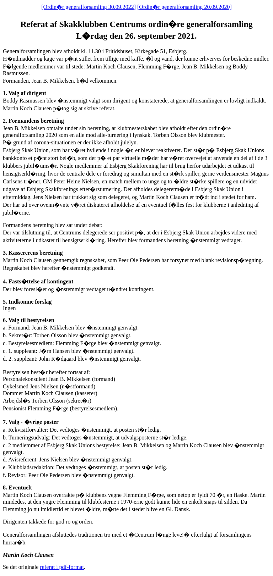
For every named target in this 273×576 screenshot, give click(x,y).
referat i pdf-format (62, 567)
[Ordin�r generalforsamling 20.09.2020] (184, 7)
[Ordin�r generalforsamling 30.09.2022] (88, 7)
